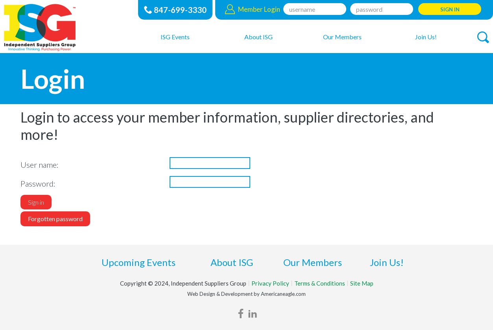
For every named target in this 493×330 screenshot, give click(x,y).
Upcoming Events (138, 262)
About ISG (231, 262)
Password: (37, 183)
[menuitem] (175, 36)
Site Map (361, 283)
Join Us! (387, 262)
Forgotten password (55, 218)
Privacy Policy (270, 283)
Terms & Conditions (319, 283)
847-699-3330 (180, 10)
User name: (39, 164)
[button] (483, 37)
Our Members (312, 262)
